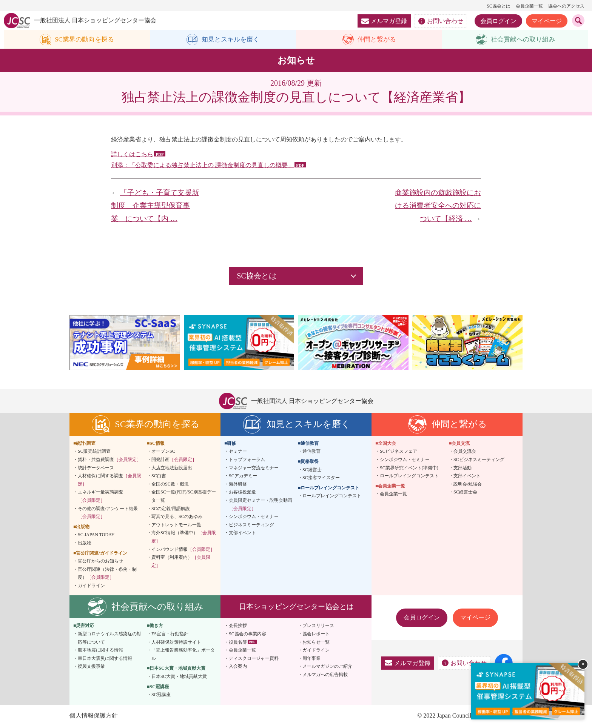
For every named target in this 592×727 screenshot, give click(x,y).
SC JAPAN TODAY (96, 535)
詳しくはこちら (132, 154)
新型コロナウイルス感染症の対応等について (109, 638)
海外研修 (238, 484)
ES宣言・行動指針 (169, 634)
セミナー (238, 451)
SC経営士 (312, 469)
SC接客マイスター (321, 478)
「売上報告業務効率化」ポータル (183, 654)
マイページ (547, 21)
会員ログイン (498, 21)
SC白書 (158, 476)
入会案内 (238, 666)
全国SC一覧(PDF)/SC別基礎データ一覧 (183, 496)
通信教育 (311, 451)
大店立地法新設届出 (171, 467)
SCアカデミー (243, 476)
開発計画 (174, 460)
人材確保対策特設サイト (176, 642)
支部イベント (242, 533)
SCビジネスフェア (398, 451)
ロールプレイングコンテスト (331, 496)
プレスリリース (318, 626)
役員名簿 (238, 642)
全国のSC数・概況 (170, 484)
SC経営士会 (465, 492)
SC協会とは (498, 6)
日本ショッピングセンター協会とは (296, 607)
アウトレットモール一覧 (176, 524)
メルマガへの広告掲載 (325, 675)
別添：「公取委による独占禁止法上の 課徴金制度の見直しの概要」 (202, 165)
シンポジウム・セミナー (254, 517)
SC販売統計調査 (94, 451)
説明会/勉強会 (467, 484)
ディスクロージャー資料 (254, 658)
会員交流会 (464, 451)
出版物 (84, 543)
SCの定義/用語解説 (170, 508)
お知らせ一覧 (316, 642)
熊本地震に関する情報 (100, 650)
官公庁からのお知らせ (100, 561)
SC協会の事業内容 (247, 634)
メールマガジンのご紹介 (327, 666)
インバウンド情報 (183, 549)
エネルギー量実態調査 (100, 496)
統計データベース (96, 467)
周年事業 (311, 658)
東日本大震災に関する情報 (105, 658)
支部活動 (462, 467)
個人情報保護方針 (93, 716)
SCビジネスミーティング (478, 460)
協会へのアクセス (566, 6)
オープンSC (163, 451)
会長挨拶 (238, 626)
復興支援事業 (91, 666)
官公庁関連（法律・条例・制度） (107, 573)
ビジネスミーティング (251, 524)
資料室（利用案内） (180, 562)
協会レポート (316, 634)
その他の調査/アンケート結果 (108, 513)
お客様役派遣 (242, 492)
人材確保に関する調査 (109, 480)
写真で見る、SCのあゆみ (176, 517)
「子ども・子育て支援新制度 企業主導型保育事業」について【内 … (155, 206)
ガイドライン (91, 586)
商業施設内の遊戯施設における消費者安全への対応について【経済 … (438, 206)
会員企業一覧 (529, 6)
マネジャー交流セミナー (254, 467)
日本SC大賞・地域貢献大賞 (179, 676)
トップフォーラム (247, 460)
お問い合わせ (440, 21)
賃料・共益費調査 (109, 460)
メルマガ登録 (384, 21)
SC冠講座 (161, 695)
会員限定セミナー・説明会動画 (260, 505)
